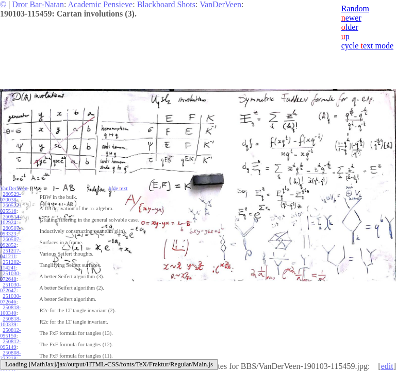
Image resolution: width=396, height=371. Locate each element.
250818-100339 (10, 321)
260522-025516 (10, 208)
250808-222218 (10, 355)
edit (387, 366)
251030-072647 (10, 287)
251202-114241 (10, 265)
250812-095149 (10, 344)
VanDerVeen (220, 4)
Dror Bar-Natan (38, 4)
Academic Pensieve (100, 4)
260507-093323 (10, 231)
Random (355, 8)
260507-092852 (10, 242)
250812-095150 (10, 333)
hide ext (118, 188)
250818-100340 (10, 310)
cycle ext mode (367, 45)
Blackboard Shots (166, 4)
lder (349, 27)
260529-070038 (10, 197)
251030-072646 (10, 299)
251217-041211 (10, 253)
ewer (351, 17)
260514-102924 (10, 219)
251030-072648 (10, 276)
